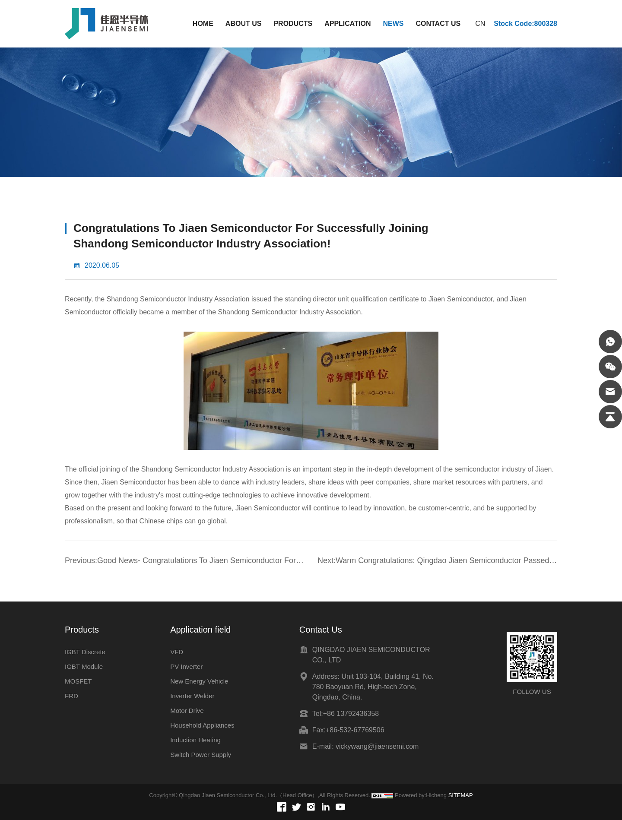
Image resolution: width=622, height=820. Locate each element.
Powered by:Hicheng (421, 795)
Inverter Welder (192, 696)
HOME (203, 23)
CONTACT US (438, 23)
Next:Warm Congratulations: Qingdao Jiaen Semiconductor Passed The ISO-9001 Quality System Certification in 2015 (433, 561)
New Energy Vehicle (199, 681)
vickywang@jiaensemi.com (377, 746)
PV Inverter (186, 666)
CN (480, 23)
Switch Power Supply (200, 754)
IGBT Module (84, 666)
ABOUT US (243, 23)
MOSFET (78, 681)
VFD (176, 651)
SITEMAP (460, 795)
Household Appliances (202, 725)
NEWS (393, 23)
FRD (71, 696)
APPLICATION (347, 23)
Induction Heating (195, 740)
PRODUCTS (292, 23)
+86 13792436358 (351, 713)
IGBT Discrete (85, 651)
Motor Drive (187, 710)
